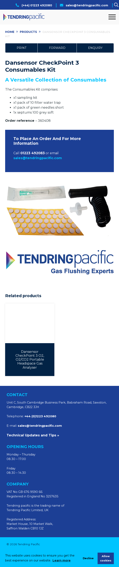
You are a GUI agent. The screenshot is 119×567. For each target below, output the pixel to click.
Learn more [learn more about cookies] (61, 560)
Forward (57, 48)
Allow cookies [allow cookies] (105, 558)
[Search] (116, 5)
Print (21, 48)
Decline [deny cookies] (88, 558)
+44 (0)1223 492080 (40, 416)
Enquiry (95, 48)
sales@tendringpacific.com (87, 5)
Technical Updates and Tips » (33, 435)
